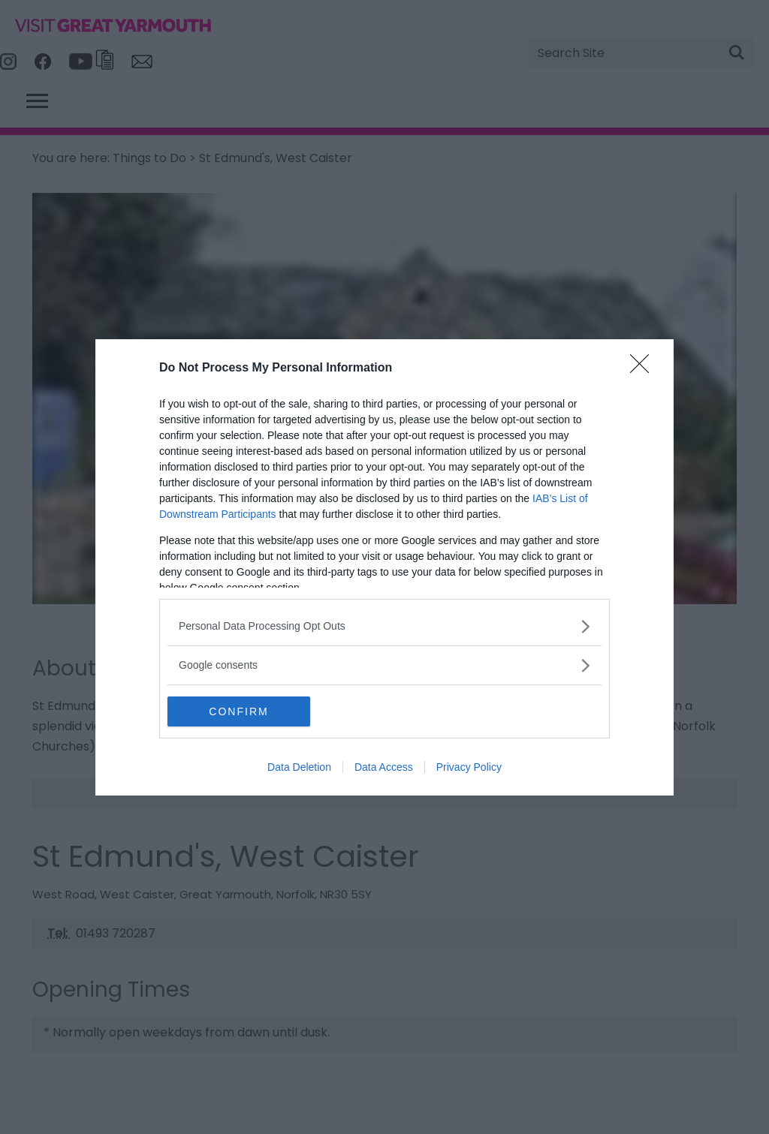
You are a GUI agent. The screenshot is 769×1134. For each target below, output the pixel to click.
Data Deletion (299, 767)
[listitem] (384, 626)
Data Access (383, 767)
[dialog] (384, 567)
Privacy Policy (469, 767)
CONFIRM (238, 711)
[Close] (644, 368)
